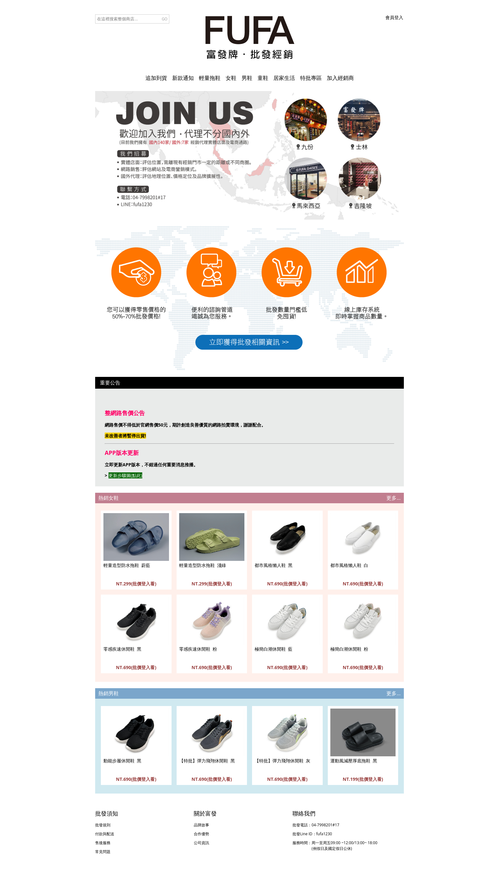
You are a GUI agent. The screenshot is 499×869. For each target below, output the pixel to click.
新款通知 (183, 77)
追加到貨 (156, 77)
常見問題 (102, 851)
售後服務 (102, 842)
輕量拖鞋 (210, 77)
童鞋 (262, 77)
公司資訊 (201, 842)
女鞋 (231, 77)
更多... (393, 497)
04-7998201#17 (325, 825)
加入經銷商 (340, 77)
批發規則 (102, 825)
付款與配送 (104, 834)
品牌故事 (201, 825)
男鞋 (247, 77)
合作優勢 (201, 834)
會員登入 (394, 17)
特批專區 (311, 77)
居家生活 (284, 77)
